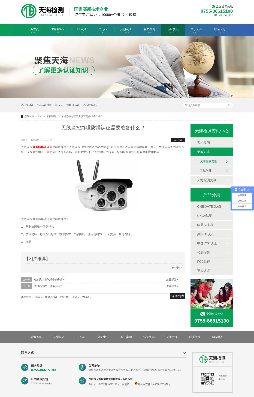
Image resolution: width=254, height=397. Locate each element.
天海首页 (33, 31)
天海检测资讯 (208, 161)
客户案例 (149, 31)
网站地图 (217, 336)
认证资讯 (173, 31)
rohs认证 (87, 297)
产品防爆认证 (90, 105)
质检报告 (64, 297)
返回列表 (178, 140)
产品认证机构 (44, 105)
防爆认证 (59, 336)
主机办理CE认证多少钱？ (48, 286)
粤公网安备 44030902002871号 (152, 384)
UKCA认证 (204, 216)
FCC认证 (203, 261)
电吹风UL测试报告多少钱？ (49, 279)
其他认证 (126, 31)
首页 (40, 116)
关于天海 (196, 31)
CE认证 (103, 31)
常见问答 (205, 170)
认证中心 (103, 336)
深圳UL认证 (73, 105)
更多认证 (203, 271)
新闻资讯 (52, 116)
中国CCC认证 (207, 243)
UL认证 (82, 31)
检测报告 (203, 252)
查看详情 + (172, 279)
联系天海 (219, 31)
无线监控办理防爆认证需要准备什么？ (82, 116)
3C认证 (39, 297)
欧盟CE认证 (205, 225)
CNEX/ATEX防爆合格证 (211, 206)
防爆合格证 (58, 31)
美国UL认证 (205, 234)
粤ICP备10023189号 (109, 384)
